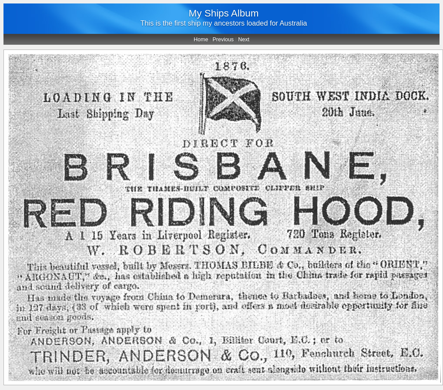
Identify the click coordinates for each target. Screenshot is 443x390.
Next (243, 39)
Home (201, 39)
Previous (223, 39)
